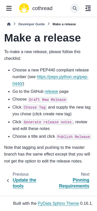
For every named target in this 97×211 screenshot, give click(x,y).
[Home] (9, 24)
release (51, 91)
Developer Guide (31, 24)
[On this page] (88, 8)
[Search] (74, 8)
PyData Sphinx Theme (58, 203)
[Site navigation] (9, 8)
